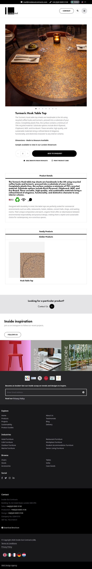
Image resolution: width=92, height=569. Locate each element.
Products (4, 418)
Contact (66, 11)
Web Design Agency (9, 565)
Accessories (6, 466)
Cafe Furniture (7, 442)
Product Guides (7, 427)
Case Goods (50, 466)
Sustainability (6, 424)
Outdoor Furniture (8, 445)
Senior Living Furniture (55, 448)
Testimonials (51, 418)
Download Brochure (10, 527)
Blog (48, 421)
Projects (4, 421)
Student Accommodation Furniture (59, 445)
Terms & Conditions (9, 543)
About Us (49, 415)
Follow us (13, 335)
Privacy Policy (19, 398)
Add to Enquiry (55, 153)
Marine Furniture (8, 448)
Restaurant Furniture (54, 439)
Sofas (48, 463)
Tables (48, 460)
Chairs (3, 460)
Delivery (49, 424)
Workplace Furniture (54, 442)
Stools (3, 463)
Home (3, 415)
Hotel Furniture (7, 439)
